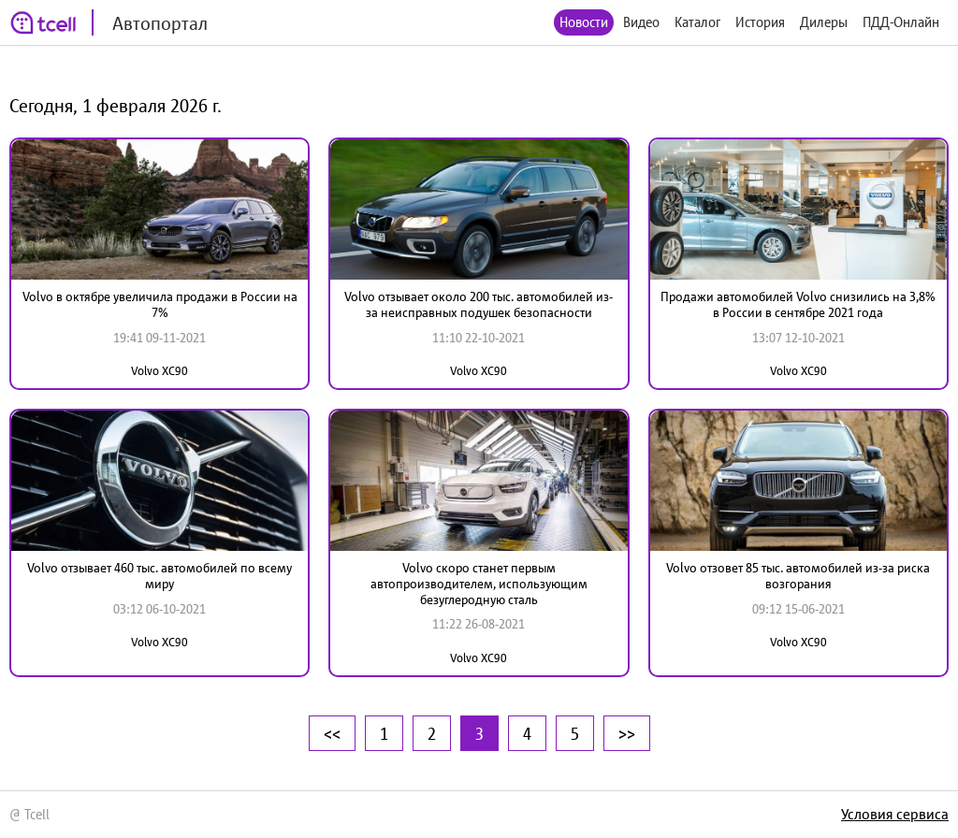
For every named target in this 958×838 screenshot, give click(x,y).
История (760, 22)
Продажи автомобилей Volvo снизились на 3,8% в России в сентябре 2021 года (798, 304)
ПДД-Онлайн (901, 22)
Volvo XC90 (159, 371)
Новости (583, 22)
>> (626, 733)
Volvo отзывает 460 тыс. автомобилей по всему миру (159, 575)
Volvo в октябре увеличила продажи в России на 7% (160, 304)
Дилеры (824, 22)
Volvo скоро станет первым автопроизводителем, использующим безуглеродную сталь (479, 583)
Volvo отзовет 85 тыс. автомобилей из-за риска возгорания (798, 575)
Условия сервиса (895, 813)
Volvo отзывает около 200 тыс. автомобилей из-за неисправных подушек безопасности (478, 304)
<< (332, 733)
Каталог (697, 22)
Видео (641, 22)
